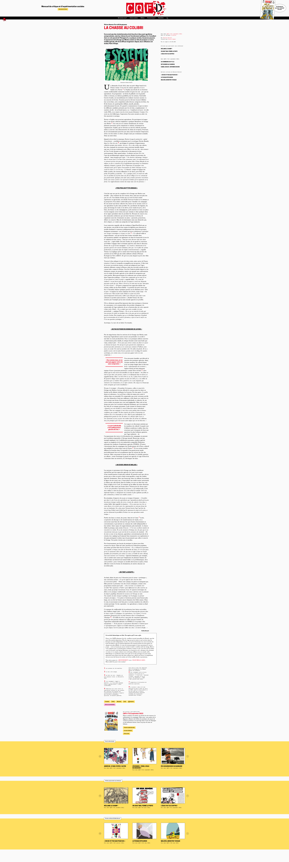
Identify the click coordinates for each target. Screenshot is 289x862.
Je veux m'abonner (128, 730)
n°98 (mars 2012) (144, 807)
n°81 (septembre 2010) (174, 807)
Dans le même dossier (109, 741)
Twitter (113, 701)
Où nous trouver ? (151, 18)
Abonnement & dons (63, 9)
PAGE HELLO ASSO (138, 660)
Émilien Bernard (167, 37)
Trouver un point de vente (129, 727)
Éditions (142, 18)
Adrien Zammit (172, 39)
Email (125, 701)
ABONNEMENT (123, 660)
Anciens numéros (134, 18)
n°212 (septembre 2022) (133, 713)
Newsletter (161, 18)
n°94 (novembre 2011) (117, 807)
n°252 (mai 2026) (144, 843)
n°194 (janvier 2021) (117, 843)
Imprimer (132, 701)
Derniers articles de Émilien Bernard (112, 818)
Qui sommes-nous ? (122, 18)
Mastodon (119, 701)
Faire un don (126, 733)
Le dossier (173, 35)
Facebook (107, 701)
